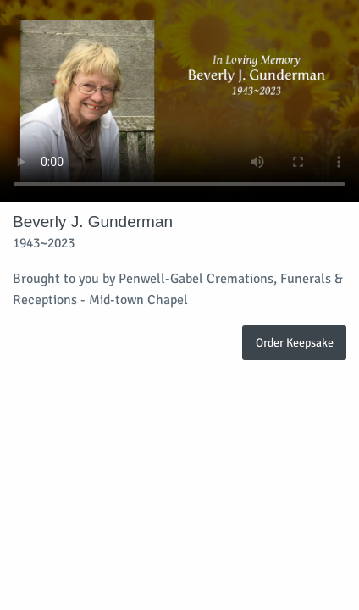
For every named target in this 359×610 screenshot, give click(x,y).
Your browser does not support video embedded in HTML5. (179, 101)
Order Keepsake (295, 342)
